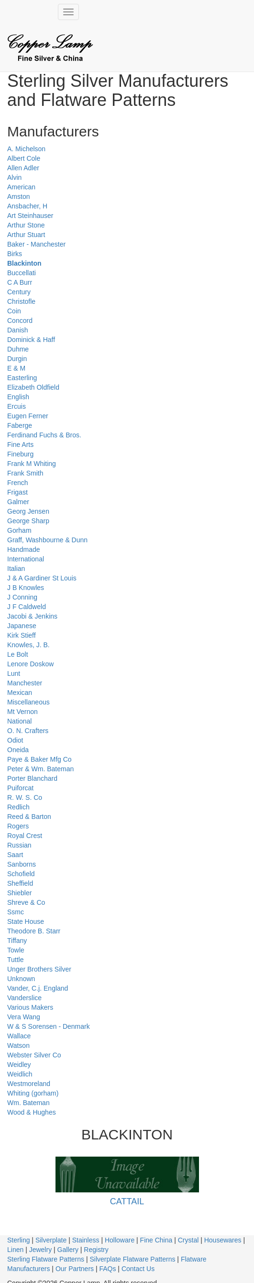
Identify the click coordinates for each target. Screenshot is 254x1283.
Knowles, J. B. (28, 645)
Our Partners (74, 1269)
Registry (96, 1249)
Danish (17, 330)
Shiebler (19, 893)
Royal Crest (24, 835)
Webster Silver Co (34, 1055)
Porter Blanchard (32, 778)
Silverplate (50, 1240)
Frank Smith (25, 473)
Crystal (188, 1240)
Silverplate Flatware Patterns (133, 1259)
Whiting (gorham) (32, 1093)
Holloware (119, 1240)
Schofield (21, 874)
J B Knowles (25, 587)
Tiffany (17, 940)
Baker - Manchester (36, 244)
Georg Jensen (28, 511)
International (25, 559)
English (18, 397)
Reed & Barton (29, 816)
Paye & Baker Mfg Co (39, 759)
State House (25, 921)
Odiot (15, 740)
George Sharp (28, 521)
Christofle (21, 301)
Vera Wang (23, 1017)
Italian (16, 568)
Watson (18, 1045)
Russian (19, 845)
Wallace (19, 1036)
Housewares (223, 1240)
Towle (15, 950)
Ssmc (15, 912)
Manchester (24, 683)
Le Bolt (17, 654)
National (19, 721)
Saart (15, 855)
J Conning (22, 597)
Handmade (23, 549)
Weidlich (20, 1074)
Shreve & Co (26, 902)
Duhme (18, 349)
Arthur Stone (26, 225)
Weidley (19, 1064)
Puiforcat (20, 788)
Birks (14, 254)
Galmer (18, 502)
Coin (14, 311)
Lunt (13, 673)
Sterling (18, 1240)
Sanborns (21, 864)
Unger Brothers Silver (39, 969)
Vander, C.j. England (37, 988)
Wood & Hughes (31, 1112)
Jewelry (40, 1249)
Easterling (22, 378)
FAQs (107, 1269)
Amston (18, 196)
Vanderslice (24, 998)
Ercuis (16, 406)
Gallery (67, 1249)
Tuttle (15, 959)
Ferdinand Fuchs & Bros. (44, 435)
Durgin (17, 358)
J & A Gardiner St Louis (42, 578)
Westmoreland (28, 1083)
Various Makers (30, 1007)
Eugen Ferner (27, 416)
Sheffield (20, 883)
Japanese (21, 626)
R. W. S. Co (24, 797)
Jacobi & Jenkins (32, 616)
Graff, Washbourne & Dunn (47, 540)
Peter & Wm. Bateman (40, 769)
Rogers (18, 826)
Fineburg (20, 454)
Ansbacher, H (27, 206)
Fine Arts (20, 444)
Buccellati (21, 273)
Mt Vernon (22, 711)
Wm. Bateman (28, 1103)
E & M (16, 368)
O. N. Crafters (27, 731)
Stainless (85, 1240)
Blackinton (24, 263)
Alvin (14, 177)
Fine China (156, 1240)
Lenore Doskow (30, 664)
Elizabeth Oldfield (33, 387)
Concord (20, 320)
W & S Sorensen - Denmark (48, 1026)
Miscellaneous (28, 702)
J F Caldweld (26, 606)
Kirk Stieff (21, 635)
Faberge (19, 425)
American (21, 187)
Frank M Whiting (31, 463)
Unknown (21, 979)
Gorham (19, 530)
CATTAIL (127, 1201)
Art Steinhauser (30, 215)
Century (19, 292)
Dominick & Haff (31, 339)
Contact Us (138, 1269)
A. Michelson (26, 149)
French (17, 482)
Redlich (18, 807)
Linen (15, 1249)
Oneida (18, 750)
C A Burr (19, 282)
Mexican (19, 692)
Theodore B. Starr (33, 931)
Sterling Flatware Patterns (45, 1259)
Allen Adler (23, 168)
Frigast (17, 492)
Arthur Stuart (26, 234)
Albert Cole (23, 158)
